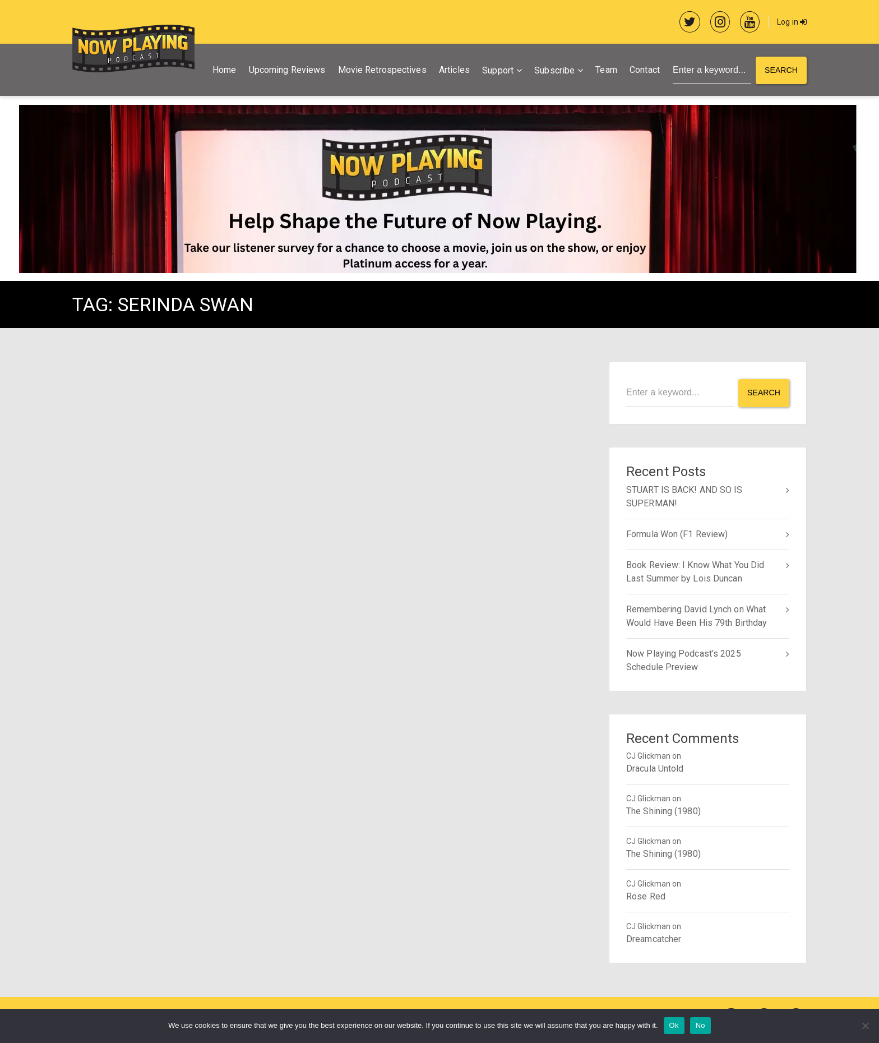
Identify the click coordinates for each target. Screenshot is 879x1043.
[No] (865, 1025)
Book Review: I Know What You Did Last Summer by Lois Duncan (695, 572)
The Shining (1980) (663, 811)
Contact (645, 69)
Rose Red (645, 896)
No (700, 1025)
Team (606, 69)
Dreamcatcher (653, 939)
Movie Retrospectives (382, 69)
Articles (454, 69)
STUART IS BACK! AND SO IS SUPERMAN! (684, 496)
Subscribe (554, 70)
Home (224, 69)
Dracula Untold (654, 768)
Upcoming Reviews (287, 69)
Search (781, 70)
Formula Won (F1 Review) (677, 534)
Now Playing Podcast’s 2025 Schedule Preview (683, 660)
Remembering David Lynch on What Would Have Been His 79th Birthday (696, 616)
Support (497, 70)
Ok (674, 1025)
